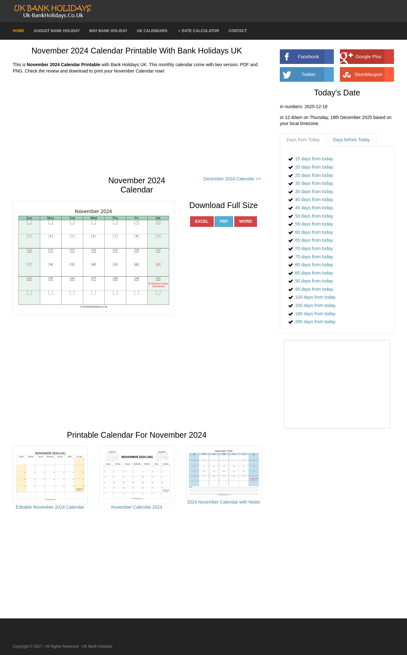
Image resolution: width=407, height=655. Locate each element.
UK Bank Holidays (97, 646)
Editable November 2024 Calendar (50, 507)
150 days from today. (315, 305)
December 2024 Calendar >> (232, 178)
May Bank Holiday (108, 31)
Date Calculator (200, 31)
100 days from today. (315, 297)
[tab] (303, 140)
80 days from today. (314, 264)
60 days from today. (314, 232)
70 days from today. (314, 248)
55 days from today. (314, 223)
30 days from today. (314, 183)
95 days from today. (314, 289)
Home (18, 31)
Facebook (316, 56)
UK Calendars (152, 31)
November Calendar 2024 (136, 507)
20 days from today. (314, 167)
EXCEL (202, 221)
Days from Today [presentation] (303, 139)
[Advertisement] (137, 125)
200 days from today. (315, 321)
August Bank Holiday (57, 31)
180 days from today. (315, 313)
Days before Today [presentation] (351, 139)
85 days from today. (314, 272)
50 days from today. (314, 216)
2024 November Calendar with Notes (223, 502)
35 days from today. (314, 191)
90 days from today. (314, 280)
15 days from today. (314, 158)
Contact (238, 31)
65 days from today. (314, 240)
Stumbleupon (374, 74)
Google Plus (374, 56)
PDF (224, 221)
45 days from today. (314, 207)
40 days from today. (314, 199)
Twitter (317, 74)
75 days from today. (314, 256)
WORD (245, 221)
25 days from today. (314, 175)
